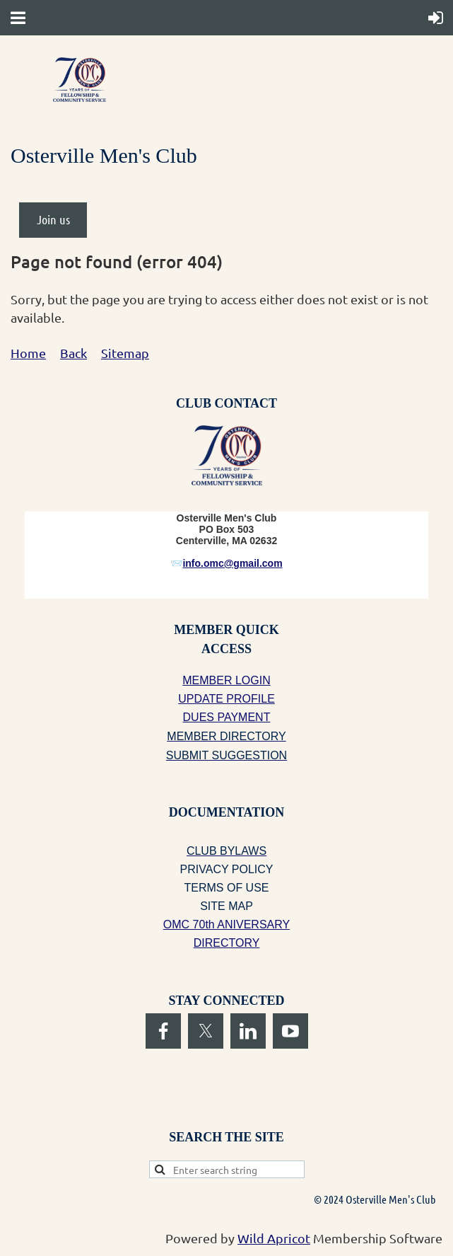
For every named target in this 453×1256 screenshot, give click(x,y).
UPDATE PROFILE (226, 699)
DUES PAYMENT (227, 717)
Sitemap (125, 352)
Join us (53, 219)
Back (73, 352)
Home (28, 352)
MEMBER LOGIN (226, 680)
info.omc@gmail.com (232, 563)
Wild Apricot (273, 1238)
